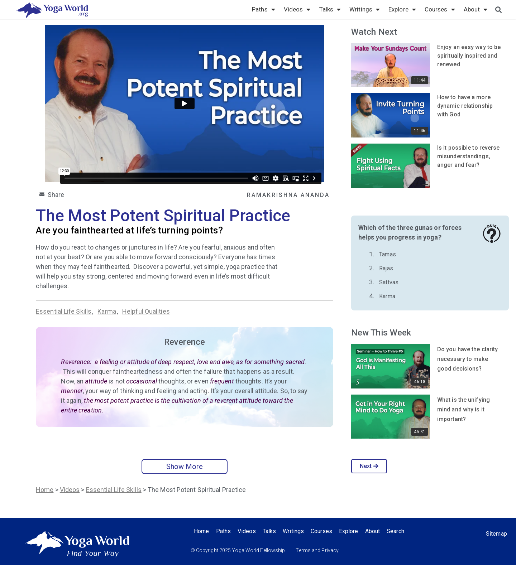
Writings (364, 9)
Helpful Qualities (146, 311)
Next (369, 466)
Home (44, 489)
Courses (440, 9)
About (476, 9)
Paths (263, 9)
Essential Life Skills (63, 311)
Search (398, 531)
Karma (106, 311)
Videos (297, 9)
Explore (402, 9)
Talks (330, 9)
